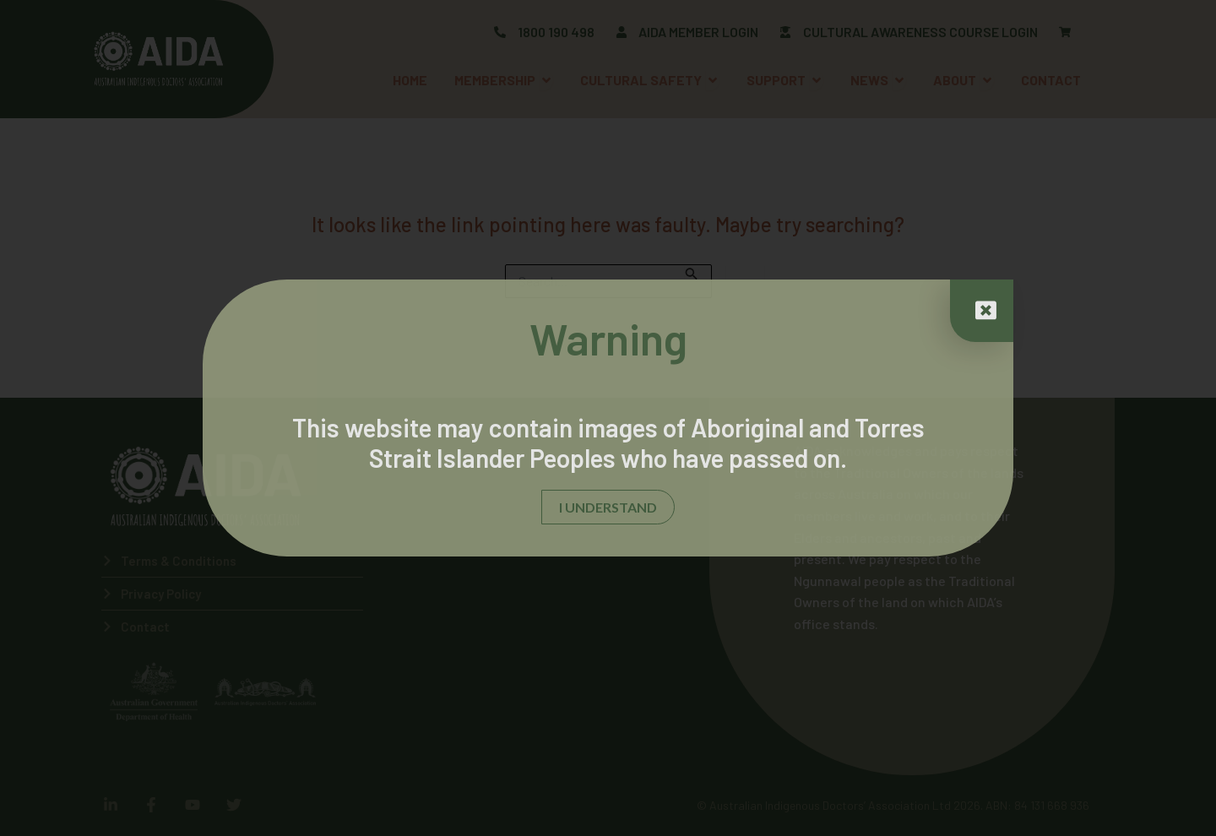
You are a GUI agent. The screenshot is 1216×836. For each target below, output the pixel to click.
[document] (608, 418)
